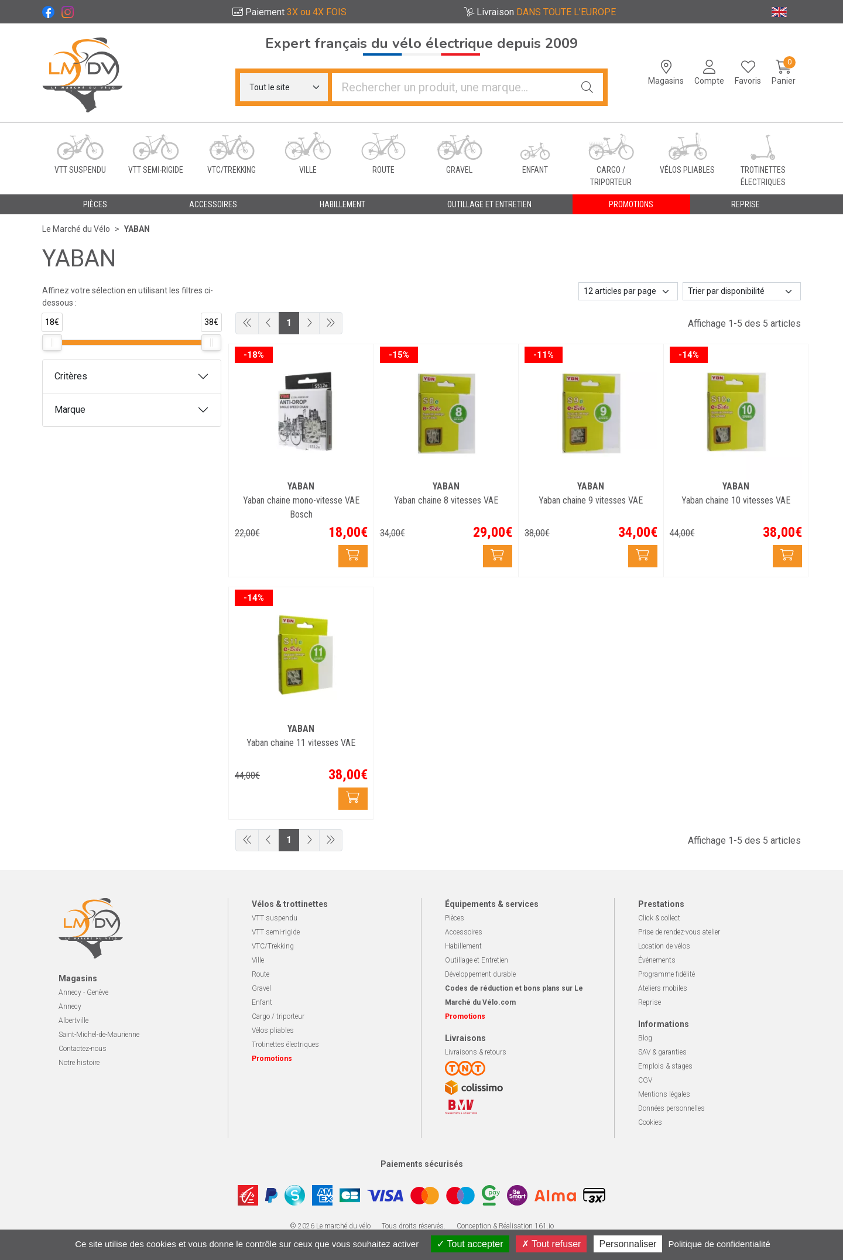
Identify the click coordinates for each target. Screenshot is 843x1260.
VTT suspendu (274, 918)
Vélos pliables (273, 1030)
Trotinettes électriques (285, 1044)
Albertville (73, 1020)
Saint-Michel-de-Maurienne (99, 1034)
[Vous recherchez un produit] (452, 87)
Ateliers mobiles (662, 988)
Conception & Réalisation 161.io (505, 1226)
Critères (70, 376)
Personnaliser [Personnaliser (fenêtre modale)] (628, 1244)
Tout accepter (470, 1244)
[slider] (52, 342)
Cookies (650, 1122)
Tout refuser (551, 1244)
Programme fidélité (666, 974)
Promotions (631, 204)
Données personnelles (671, 1108)
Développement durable (480, 974)
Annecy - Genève (83, 992)
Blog (645, 1038)
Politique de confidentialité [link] (719, 1244)
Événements (657, 960)
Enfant (262, 1002)
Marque (69, 409)
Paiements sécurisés (422, 1164)
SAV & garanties (662, 1052)
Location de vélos (664, 946)
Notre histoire (79, 1063)
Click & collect (659, 918)
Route (260, 974)
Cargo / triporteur (278, 1016)
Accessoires (463, 932)
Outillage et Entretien (476, 960)
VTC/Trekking (273, 946)
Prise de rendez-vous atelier (679, 932)
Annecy (70, 1006)
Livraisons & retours (475, 1052)
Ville (258, 960)
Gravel (261, 988)
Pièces (454, 918)
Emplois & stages (665, 1066)
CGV (645, 1080)
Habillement (463, 946)
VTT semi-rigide (276, 932)
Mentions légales (664, 1094)
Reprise (649, 1002)
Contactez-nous (83, 1049)
